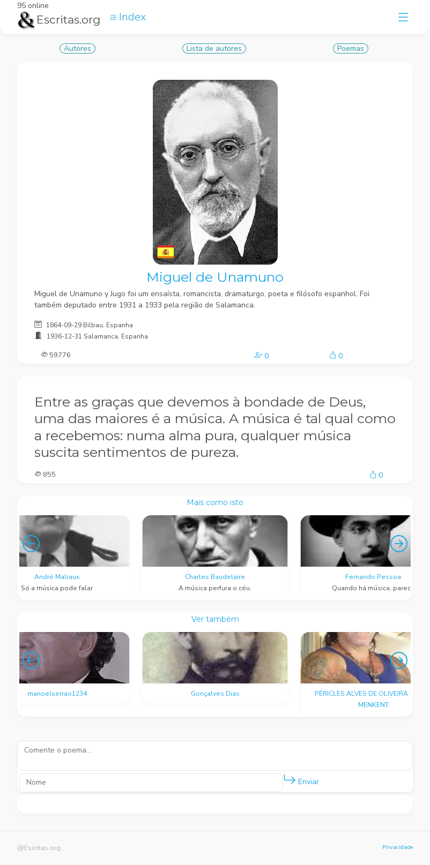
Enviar (301, 779)
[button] (289, 779)
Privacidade (397, 847)
